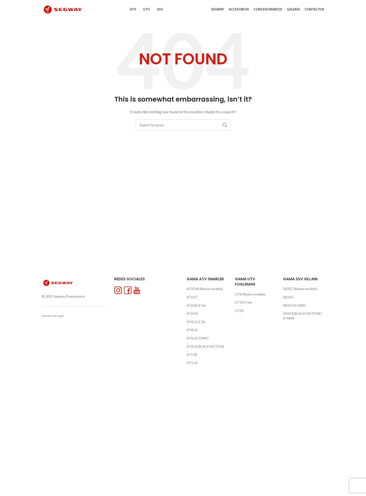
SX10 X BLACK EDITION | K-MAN (302, 315)
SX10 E (288, 297)
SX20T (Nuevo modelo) (300, 289)
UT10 (239, 311)
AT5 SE (192, 354)
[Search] (183, 124)
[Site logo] (63, 9)
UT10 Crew (243, 302)
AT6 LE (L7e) (196, 322)
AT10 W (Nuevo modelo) (205, 289)
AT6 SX (192, 313)
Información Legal (53, 315)
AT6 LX (192, 330)
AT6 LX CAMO (198, 338)
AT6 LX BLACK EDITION (205, 346)
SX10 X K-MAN (294, 305)
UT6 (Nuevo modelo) (250, 294)
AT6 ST (192, 297)
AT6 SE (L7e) (196, 305)
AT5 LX (192, 363)
